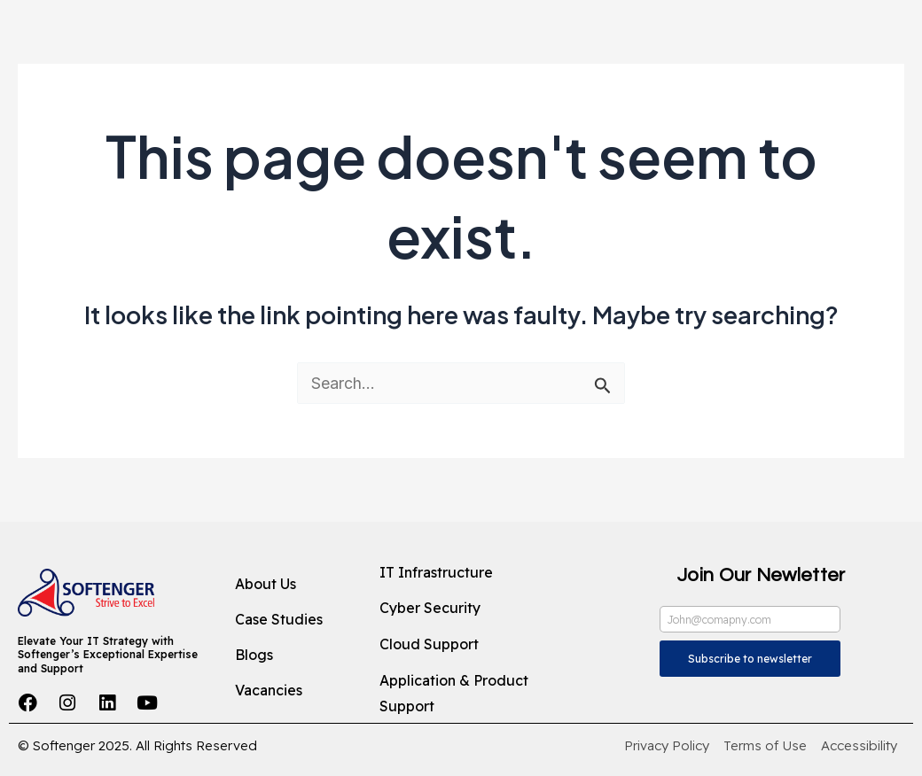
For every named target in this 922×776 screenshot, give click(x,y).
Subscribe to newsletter (750, 658)
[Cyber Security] (478, 608)
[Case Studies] (293, 620)
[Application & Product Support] (478, 694)
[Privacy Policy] (667, 745)
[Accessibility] (859, 745)
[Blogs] (293, 655)
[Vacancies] (293, 691)
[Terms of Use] (765, 745)
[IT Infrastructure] (478, 573)
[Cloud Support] (478, 645)
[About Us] (293, 584)
